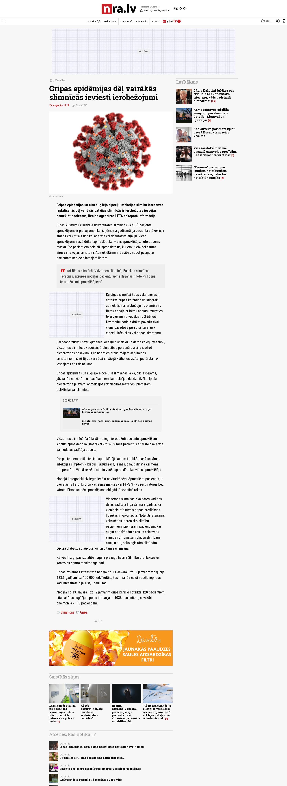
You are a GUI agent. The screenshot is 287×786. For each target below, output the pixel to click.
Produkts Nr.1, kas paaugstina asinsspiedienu (92, 757)
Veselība (60, 80)
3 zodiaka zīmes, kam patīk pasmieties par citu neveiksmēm (102, 747)
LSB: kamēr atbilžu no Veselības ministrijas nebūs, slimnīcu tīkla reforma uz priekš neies (62, 713)
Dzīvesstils (110, 21)
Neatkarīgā (94, 21)
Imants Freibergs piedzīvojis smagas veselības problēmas (100, 768)
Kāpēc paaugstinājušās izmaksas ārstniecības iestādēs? (92, 712)
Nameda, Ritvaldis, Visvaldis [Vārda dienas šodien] (155, 10)
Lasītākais (187, 82)
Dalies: (98, 620)
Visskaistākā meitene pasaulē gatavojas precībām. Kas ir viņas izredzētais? (215, 151)
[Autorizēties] (283, 21)
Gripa (81, 612)
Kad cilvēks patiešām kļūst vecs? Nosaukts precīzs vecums (214, 132)
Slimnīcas (65, 612)
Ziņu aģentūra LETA (59, 105)
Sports (155, 21)
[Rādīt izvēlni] (3, 21)
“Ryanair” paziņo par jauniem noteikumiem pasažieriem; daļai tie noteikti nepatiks (210, 172)
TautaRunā (126, 21)
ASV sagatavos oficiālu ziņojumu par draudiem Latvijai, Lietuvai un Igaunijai (117, 410)
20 (213, 101)
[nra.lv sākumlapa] (119, 9)
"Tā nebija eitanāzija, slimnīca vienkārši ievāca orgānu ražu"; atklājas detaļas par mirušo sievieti (157, 712)
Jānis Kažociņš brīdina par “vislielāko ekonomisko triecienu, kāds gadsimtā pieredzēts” (213, 95)
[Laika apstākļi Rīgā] (180, 9)
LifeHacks (142, 21)
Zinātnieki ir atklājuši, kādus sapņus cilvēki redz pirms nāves (117, 422)
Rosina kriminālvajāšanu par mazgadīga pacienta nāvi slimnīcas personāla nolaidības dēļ (126, 713)
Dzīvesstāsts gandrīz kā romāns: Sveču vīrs (91, 779)
